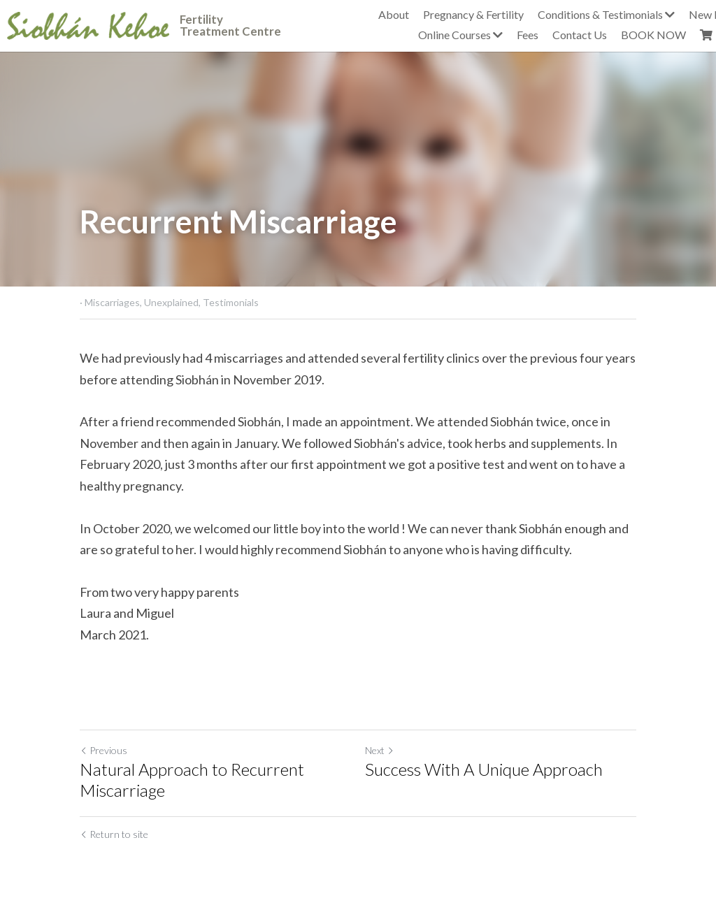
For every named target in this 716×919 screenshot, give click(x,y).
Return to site (114, 834)
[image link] (88, 24)
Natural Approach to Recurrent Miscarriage (192, 779)
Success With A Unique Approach (484, 769)
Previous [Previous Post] (103, 750)
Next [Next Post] (379, 750)
